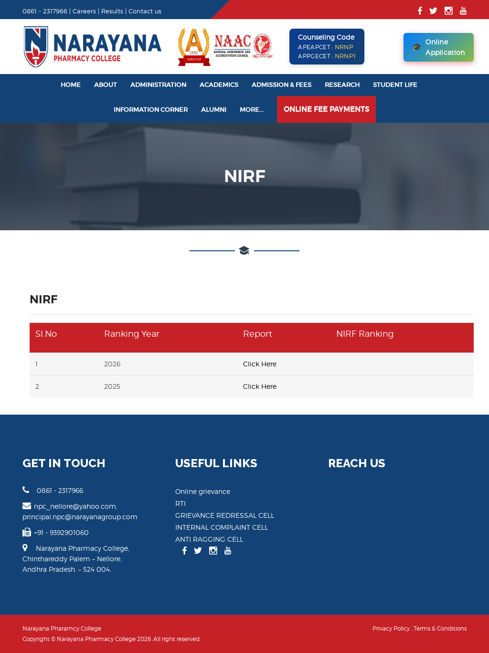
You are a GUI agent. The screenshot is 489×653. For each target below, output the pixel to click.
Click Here (259, 364)
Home (71, 84)
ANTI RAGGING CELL (209, 539)
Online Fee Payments (326, 109)
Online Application (438, 47)
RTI (180, 503)
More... (252, 109)
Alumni (213, 109)
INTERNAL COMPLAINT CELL (221, 527)
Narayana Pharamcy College (61, 628)
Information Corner (151, 109)
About (105, 84)
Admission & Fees (281, 84)
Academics (219, 84)
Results (112, 11)
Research (342, 84)
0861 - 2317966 (52, 490)
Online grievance (202, 491)
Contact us (144, 11)
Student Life (395, 84)
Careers (84, 11)
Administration (158, 84)
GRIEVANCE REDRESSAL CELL (224, 515)
